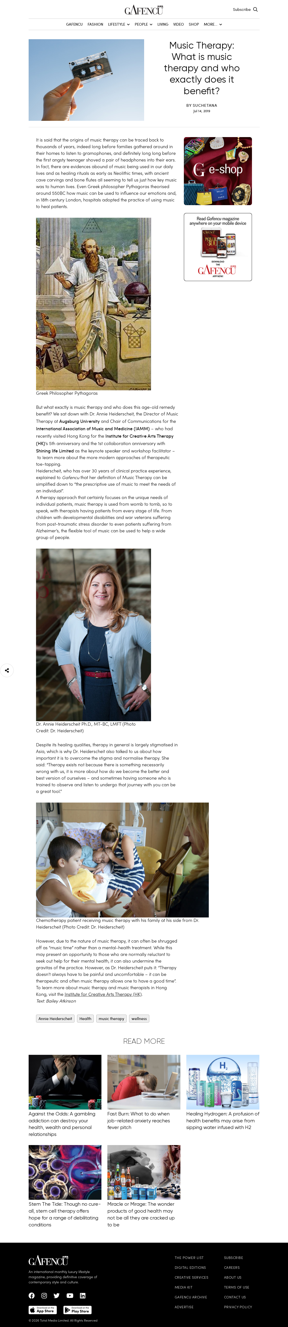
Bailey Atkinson (61, 1001)
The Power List (189, 1258)
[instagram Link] (44, 1297)
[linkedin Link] (82, 1297)
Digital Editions (190, 1268)
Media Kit (184, 1287)
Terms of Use (237, 1287)
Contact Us (235, 1297)
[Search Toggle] (255, 9)
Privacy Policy (238, 1307)
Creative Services (192, 1277)
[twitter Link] (57, 1297)
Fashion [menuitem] (95, 24)
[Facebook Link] (32, 1297)
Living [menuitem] (162, 24)
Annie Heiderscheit (55, 1018)
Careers (232, 1268)
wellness (139, 1018)
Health (85, 1018)
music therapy (111, 1018)
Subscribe (242, 9)
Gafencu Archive (191, 1297)
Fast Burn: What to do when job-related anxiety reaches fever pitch (138, 1122)
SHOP (194, 24)
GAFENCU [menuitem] (74, 24)
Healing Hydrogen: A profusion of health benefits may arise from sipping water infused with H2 (222, 1122)
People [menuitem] (144, 24)
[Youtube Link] (69, 1297)
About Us (233, 1277)
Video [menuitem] (178, 24)
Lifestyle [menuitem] (119, 24)
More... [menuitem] (213, 24)
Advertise (184, 1307)
